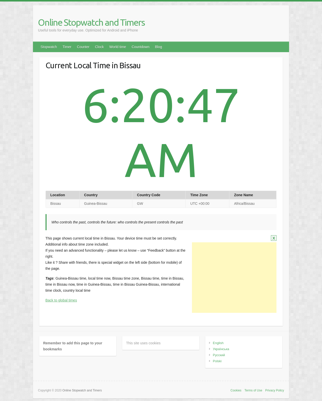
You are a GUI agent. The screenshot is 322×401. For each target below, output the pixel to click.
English (218, 343)
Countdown (140, 47)
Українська (221, 349)
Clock (99, 47)
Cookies (235, 390)
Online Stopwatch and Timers (91, 22)
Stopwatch (49, 47)
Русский (219, 355)
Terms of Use (253, 390)
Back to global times (61, 300)
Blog (158, 47)
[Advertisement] (234, 277)
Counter (83, 47)
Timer (66, 47)
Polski (217, 361)
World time (117, 47)
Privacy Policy (274, 390)
